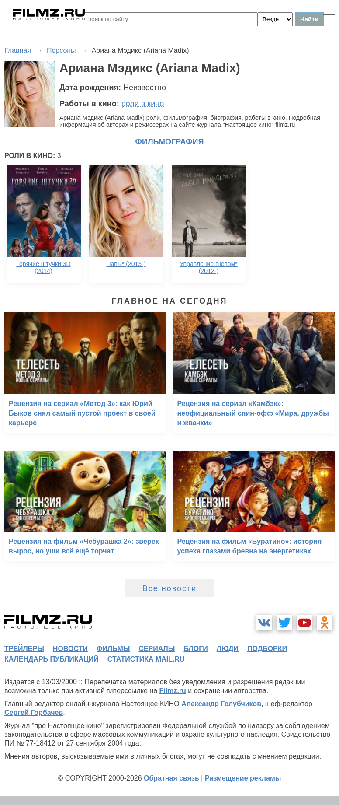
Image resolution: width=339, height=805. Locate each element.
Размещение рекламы (243, 778)
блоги (195, 648)
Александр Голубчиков (221, 703)
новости (70, 648)
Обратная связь (171, 778)
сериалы (156, 648)
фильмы (113, 648)
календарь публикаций (51, 659)
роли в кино (142, 103)
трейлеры (24, 648)
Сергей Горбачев (33, 712)
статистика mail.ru (146, 659)
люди (228, 648)
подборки (267, 648)
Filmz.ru (172, 690)
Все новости (169, 588)
